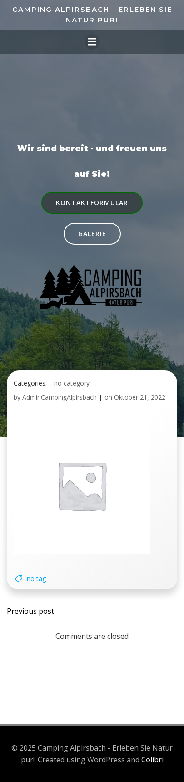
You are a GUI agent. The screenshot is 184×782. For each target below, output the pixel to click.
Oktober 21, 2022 (139, 397)
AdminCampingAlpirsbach (59, 397)
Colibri (152, 760)
